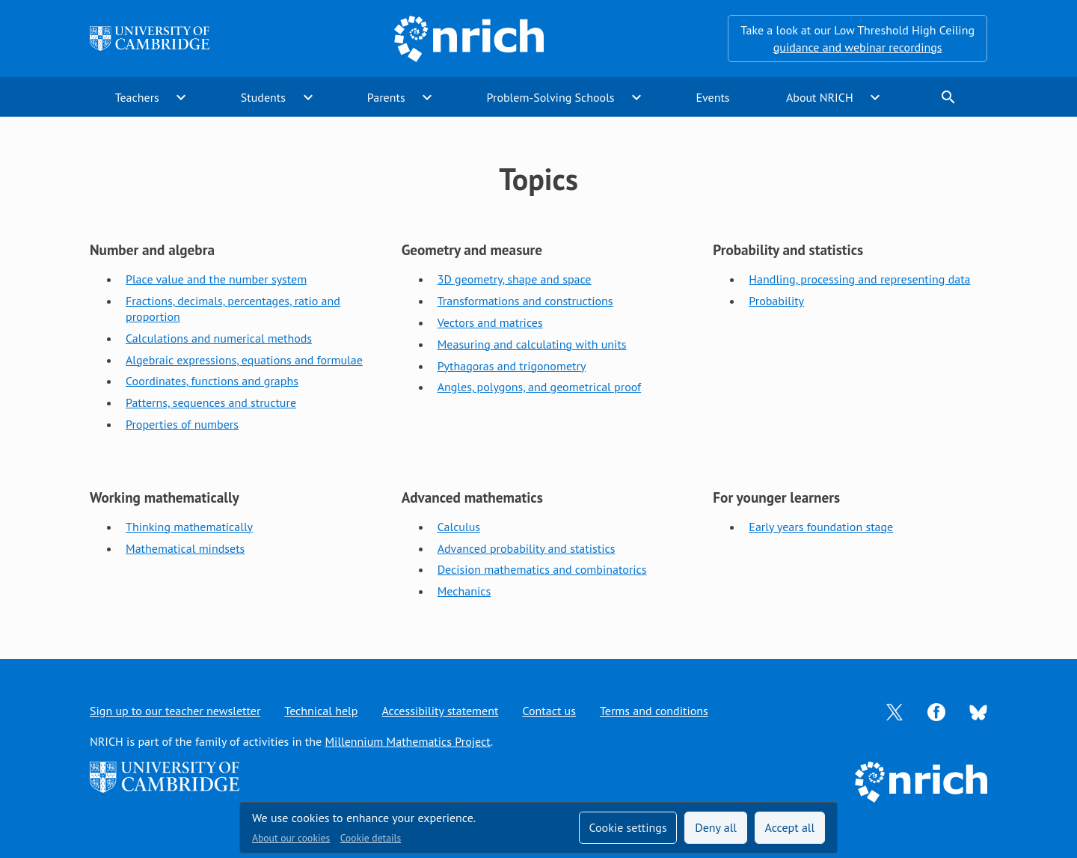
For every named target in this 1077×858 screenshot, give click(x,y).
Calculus (459, 526)
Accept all (790, 827)
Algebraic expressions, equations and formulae (244, 359)
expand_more (181, 97)
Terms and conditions (654, 710)
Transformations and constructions (525, 300)
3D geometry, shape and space (515, 279)
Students (263, 97)
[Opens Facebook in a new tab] (936, 710)
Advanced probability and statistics (527, 548)
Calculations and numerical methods (219, 338)
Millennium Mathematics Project (407, 741)
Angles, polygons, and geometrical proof (540, 386)
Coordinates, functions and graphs (212, 380)
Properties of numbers (182, 424)
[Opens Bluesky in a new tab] (978, 711)
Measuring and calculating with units (532, 344)
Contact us (549, 710)
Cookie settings (627, 827)
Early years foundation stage (821, 526)
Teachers (137, 97)
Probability (776, 300)
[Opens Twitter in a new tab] (894, 710)
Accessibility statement (439, 710)
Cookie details (370, 838)
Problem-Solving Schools (551, 97)
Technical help (321, 710)
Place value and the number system (216, 279)
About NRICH (819, 97)
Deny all (716, 827)
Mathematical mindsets (185, 548)
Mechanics (464, 590)
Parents (386, 97)
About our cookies (291, 838)
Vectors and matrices (490, 322)
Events (712, 97)
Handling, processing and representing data (859, 279)
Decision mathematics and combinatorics (542, 569)
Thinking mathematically (189, 526)
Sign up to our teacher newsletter (175, 710)
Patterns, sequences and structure (211, 402)
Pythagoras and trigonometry (512, 365)
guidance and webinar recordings (857, 47)
